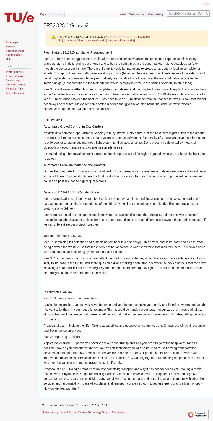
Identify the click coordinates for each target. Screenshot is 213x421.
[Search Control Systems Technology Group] (188, 13)
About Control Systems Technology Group (85, 412)
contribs (144, 36)
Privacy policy (50, 412)
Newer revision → (119, 40)
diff (60, 40)
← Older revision (73, 40)
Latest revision (93, 40)
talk (135, 36)
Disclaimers (118, 412)
